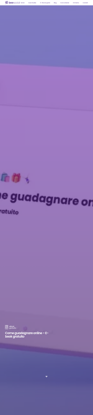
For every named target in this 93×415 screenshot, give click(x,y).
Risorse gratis (46, 3)
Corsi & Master (64, 3)
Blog (55, 3)
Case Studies (32, 3)
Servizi (22, 3)
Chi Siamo (76, 3)
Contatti (85, 3)
